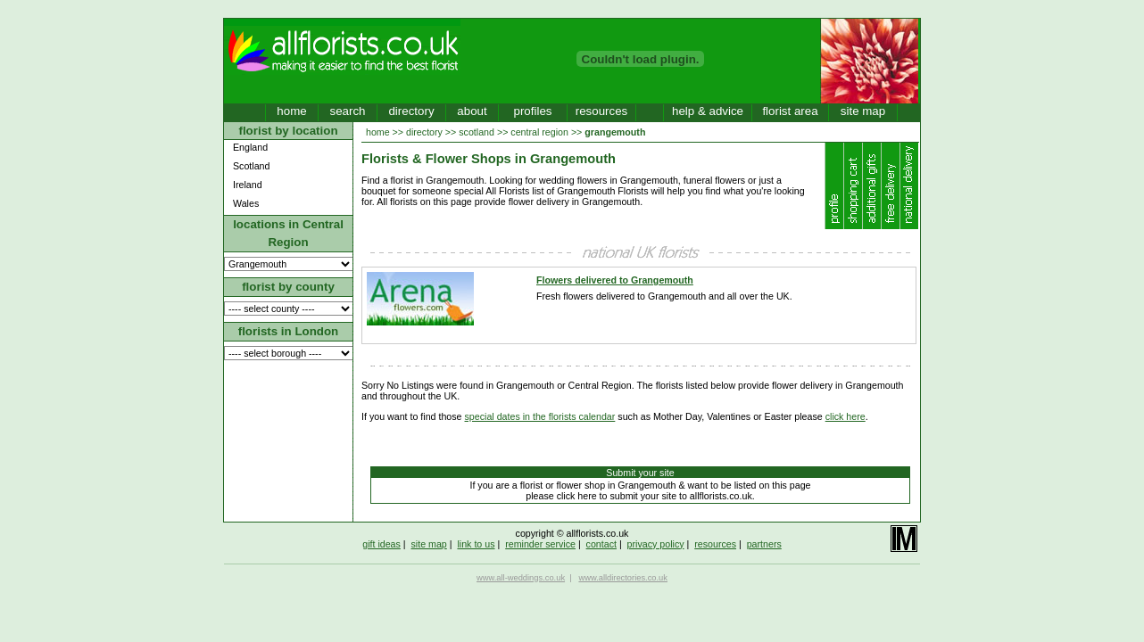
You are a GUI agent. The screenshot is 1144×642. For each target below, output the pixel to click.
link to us (475, 544)
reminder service (540, 544)
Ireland (247, 184)
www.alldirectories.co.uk (622, 577)
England (250, 147)
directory (411, 111)
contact (601, 544)
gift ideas (381, 544)
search (347, 111)
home (291, 111)
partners (764, 544)
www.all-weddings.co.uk (521, 577)
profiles (533, 111)
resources (602, 111)
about (471, 111)
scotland (476, 132)
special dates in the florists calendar (540, 416)
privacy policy (655, 544)
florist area (789, 111)
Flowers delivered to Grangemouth (614, 280)
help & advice (707, 111)
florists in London (288, 331)
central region (539, 132)
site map (863, 111)
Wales (246, 203)
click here (845, 416)
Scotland (251, 165)
